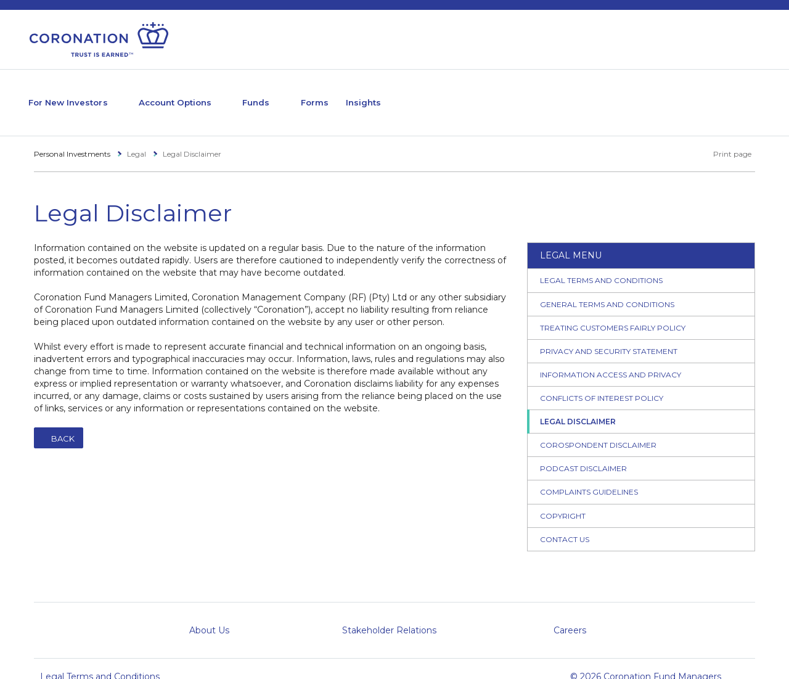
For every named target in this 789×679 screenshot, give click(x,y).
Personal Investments (72, 137)
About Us (209, 613)
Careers (570, 613)
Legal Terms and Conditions (601, 264)
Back (63, 422)
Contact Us (564, 522)
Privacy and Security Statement (608, 334)
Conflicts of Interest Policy (601, 381)
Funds (303, 94)
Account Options (206, 94)
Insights (429, 94)
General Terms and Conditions (607, 287)
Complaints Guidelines (589, 475)
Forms (372, 94)
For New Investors (78, 94)
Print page (725, 137)
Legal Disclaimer (578, 405)
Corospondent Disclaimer (598, 429)
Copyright (563, 499)
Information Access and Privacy (610, 358)
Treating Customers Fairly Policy (612, 311)
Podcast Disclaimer (583, 452)
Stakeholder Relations (389, 613)
